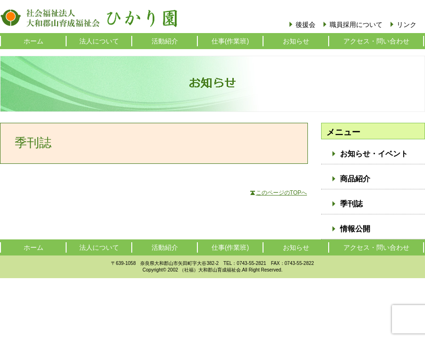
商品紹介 (355, 179)
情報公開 (355, 229)
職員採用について (356, 24)
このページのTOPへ (281, 192)
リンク (406, 24)
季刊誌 (351, 204)
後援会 (305, 24)
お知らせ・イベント (374, 154)
